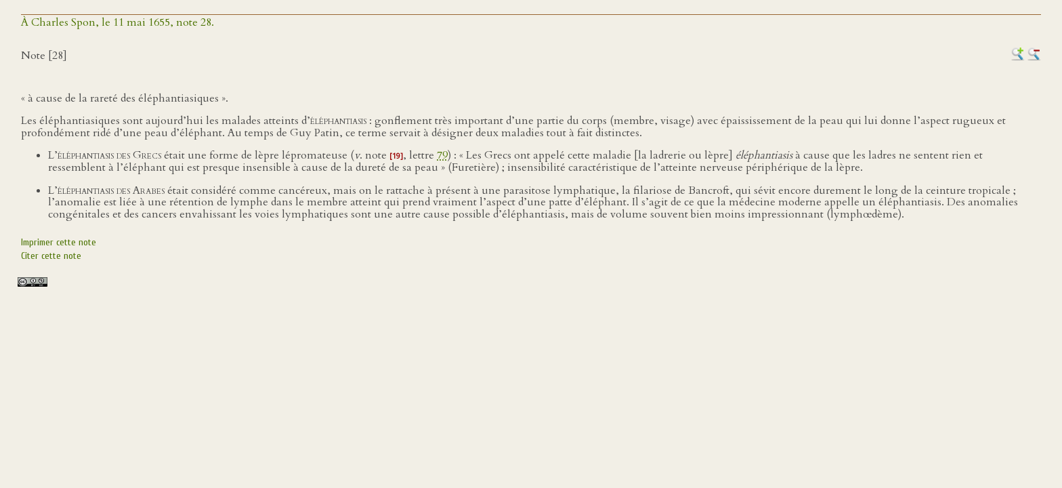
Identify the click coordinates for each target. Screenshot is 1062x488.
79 (442, 155)
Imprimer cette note (58, 242)
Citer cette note (51, 256)
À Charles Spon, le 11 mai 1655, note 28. (117, 22)
